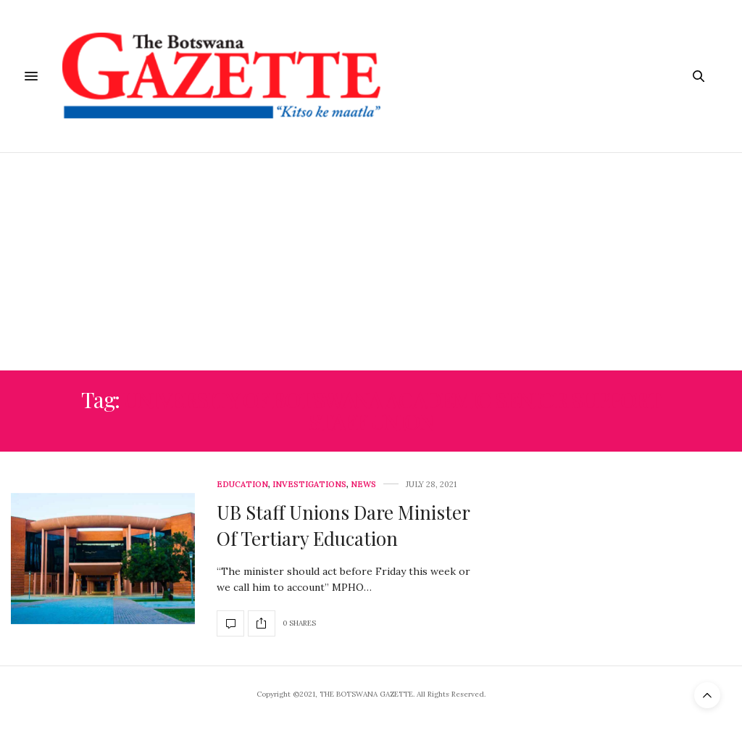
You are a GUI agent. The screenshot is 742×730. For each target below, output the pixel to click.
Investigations (309, 485)
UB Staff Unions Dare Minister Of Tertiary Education (343, 525)
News (363, 485)
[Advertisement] (371, 261)
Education (242, 485)
